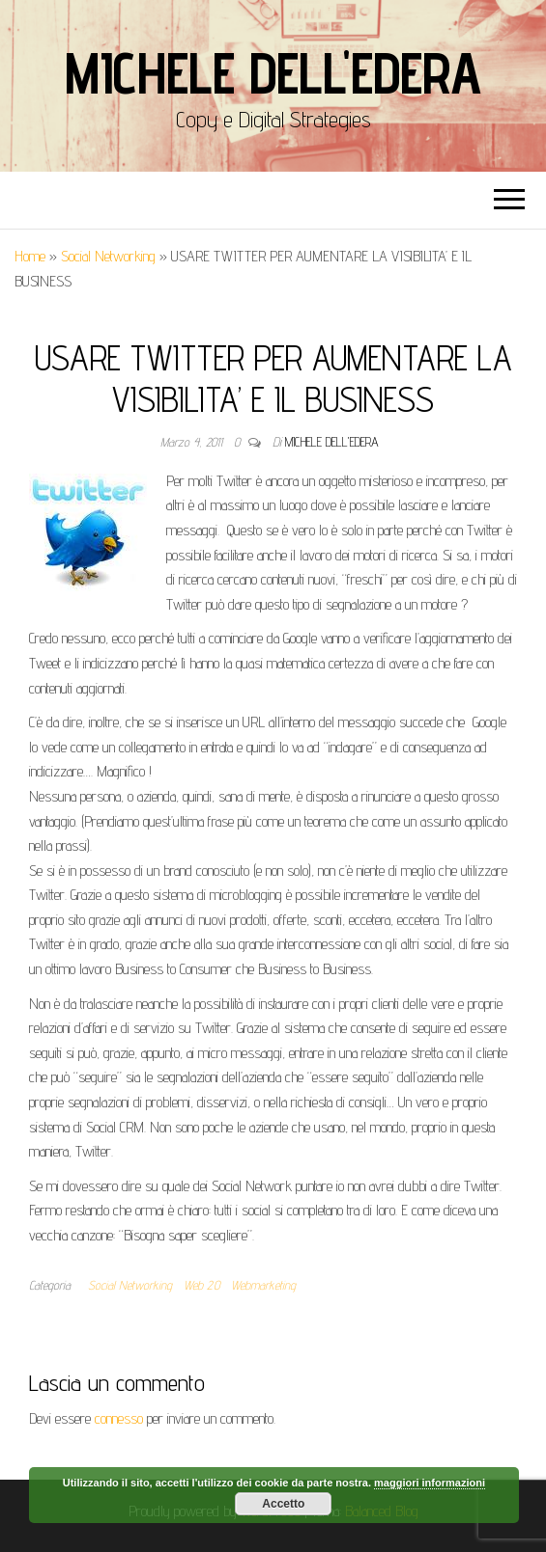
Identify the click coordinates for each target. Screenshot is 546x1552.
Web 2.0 (201, 1285)
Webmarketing (263, 1285)
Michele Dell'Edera (273, 72)
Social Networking (108, 256)
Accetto (283, 1504)
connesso (119, 1418)
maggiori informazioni (429, 1482)
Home (29, 256)
